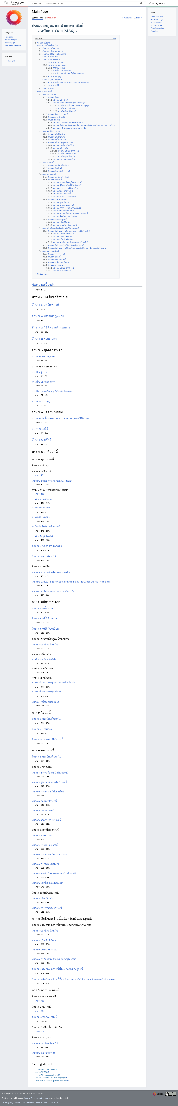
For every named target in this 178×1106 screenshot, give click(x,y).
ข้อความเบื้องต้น (43, 284)
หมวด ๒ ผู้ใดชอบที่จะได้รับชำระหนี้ (49, 782)
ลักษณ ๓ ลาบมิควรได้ (44, 556)
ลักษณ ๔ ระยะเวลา (44, 338)
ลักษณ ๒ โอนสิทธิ (42, 729)
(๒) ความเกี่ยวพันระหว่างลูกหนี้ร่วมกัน (47, 692)
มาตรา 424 (39, 1031)
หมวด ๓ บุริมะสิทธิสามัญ (44, 949)
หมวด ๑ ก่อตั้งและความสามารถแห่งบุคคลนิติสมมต (60, 418)
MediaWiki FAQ (41, 1072)
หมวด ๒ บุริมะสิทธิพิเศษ (44, 940)
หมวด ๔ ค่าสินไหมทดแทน (45, 864)
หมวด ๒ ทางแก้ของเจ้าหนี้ (45, 845)
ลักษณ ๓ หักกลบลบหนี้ (44, 1017)
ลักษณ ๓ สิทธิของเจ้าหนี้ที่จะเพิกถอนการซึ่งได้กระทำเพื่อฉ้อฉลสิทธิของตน (73, 979)
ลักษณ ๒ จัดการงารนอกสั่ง (47, 546)
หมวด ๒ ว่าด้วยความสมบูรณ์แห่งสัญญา (52, 480)
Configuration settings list (45, 1069)
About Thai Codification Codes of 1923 (31, 1103)
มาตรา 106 (39, 475)
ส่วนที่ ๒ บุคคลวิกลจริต (43, 382)
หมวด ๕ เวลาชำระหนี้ (43, 810)
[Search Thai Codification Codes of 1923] (87, 3)
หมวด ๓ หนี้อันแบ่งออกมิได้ (45, 702)
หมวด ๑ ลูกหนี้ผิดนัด (42, 835)
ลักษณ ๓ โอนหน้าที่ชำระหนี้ (47, 739)
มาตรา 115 (39, 494)
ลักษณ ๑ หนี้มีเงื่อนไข (44, 608)
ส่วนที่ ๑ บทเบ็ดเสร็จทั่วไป (44, 659)
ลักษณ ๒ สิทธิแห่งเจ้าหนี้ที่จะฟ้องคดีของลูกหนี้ (57, 969)
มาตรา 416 (39, 1011)
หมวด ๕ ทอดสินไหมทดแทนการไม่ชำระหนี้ (54, 873)
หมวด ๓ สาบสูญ (41, 401)
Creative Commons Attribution (35, 1098)
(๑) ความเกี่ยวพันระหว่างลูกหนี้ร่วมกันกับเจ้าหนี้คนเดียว (54, 682)
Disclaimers (53, 1103)
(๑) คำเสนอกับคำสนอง (41, 508)
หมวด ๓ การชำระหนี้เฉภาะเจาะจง (49, 854)
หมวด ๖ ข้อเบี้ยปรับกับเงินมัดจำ (48, 883)
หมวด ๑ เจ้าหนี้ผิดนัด (42, 898)
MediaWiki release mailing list (47, 1075)
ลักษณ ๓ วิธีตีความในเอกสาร (51, 327)
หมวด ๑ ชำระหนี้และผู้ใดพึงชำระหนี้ (50, 772)
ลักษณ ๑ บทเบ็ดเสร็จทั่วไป (46, 718)
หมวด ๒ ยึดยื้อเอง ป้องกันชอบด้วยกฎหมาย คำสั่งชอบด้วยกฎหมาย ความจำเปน (71, 581)
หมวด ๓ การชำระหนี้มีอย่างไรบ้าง (49, 791)
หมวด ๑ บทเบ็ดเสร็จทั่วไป (45, 644)
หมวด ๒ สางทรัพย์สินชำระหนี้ (47, 908)
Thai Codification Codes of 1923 (14, 3)
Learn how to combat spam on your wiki (51, 1080)
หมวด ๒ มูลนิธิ (40, 428)
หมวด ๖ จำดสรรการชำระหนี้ (46, 820)
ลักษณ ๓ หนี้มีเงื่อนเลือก (45, 628)
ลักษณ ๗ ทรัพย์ (41, 439)
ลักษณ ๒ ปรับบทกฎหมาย (48, 316)
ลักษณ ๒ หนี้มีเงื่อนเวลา (45, 618)
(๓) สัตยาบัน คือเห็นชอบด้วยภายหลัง (46, 526)
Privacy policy (7, 1103)
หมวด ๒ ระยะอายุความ (44, 1053)
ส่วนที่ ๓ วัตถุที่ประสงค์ (42, 536)
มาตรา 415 (39, 1001)
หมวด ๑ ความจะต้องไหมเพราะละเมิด (51, 572)
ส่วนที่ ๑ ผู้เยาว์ (39, 372)
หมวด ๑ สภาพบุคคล (43, 356)
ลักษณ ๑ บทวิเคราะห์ (45, 304)
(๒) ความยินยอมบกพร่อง (41, 517)
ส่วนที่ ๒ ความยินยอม (42, 499)
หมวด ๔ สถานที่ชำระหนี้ (44, 801)
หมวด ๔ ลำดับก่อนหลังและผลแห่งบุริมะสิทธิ (54, 959)
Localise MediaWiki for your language (50, 1078)
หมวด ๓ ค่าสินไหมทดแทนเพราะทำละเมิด (53, 591)
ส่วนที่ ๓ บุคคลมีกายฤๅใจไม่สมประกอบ (52, 391)
